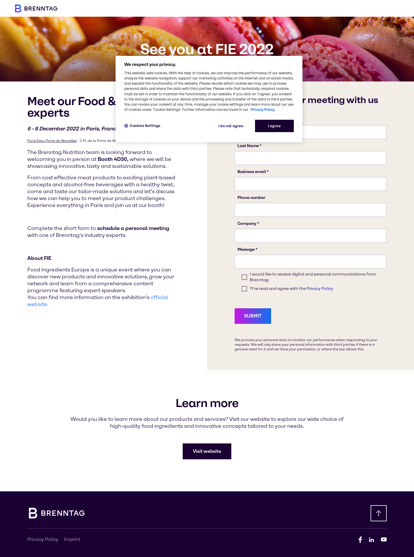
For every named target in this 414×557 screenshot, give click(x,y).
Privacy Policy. (263, 109)
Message (246, 249)
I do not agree (231, 126)
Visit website (207, 451)
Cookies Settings (145, 125)
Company (246, 223)
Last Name (248, 145)
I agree (274, 126)
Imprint (72, 539)
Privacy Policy (319, 288)
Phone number (251, 197)
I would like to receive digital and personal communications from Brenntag (313, 277)
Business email (251, 171)
